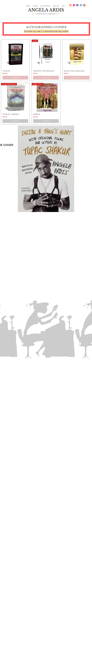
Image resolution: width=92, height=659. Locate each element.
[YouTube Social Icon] (84, 5)
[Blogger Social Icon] (70, 5)
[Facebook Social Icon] (77, 5)
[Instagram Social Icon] (74, 5)
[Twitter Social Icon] (81, 5)
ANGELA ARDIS (46, 10)
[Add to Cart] (15, 78)
